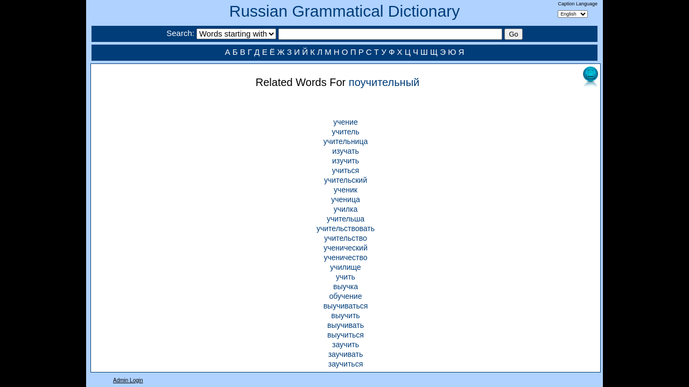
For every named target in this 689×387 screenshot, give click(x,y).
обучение (345, 296)
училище (345, 267)
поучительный (384, 82)
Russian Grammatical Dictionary (344, 11)
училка (346, 209)
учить (345, 277)
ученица (345, 199)
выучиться (345, 335)
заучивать (345, 354)
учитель (345, 131)
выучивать (345, 325)
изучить (345, 160)
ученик (345, 189)
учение (345, 122)
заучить (345, 344)
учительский (345, 180)
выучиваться (346, 306)
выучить (345, 315)
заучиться (345, 364)
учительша (345, 218)
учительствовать (346, 228)
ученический (345, 247)
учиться (345, 170)
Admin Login (128, 380)
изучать (345, 151)
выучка (345, 286)
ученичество (345, 257)
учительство (345, 238)
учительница (346, 141)
